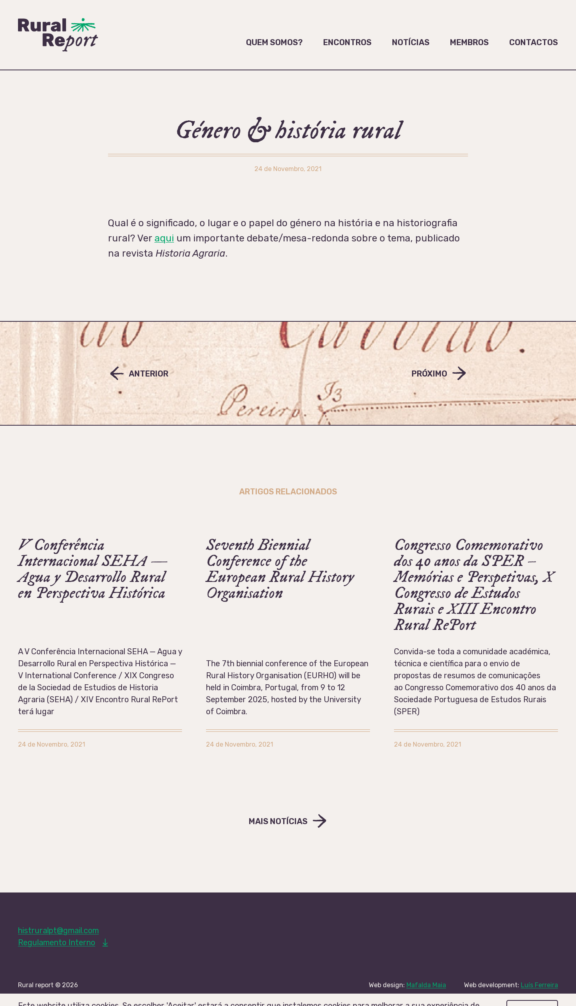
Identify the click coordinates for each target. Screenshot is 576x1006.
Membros (469, 42)
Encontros (347, 42)
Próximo (429, 373)
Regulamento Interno (56, 942)
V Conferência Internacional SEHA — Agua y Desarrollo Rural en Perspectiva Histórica (93, 570)
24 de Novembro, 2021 (51, 744)
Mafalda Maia (426, 985)
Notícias (411, 42)
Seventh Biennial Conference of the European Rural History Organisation (280, 570)
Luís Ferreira (539, 985)
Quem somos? (274, 42)
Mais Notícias (278, 821)
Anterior (148, 373)
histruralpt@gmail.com (58, 930)
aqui (164, 238)
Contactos (533, 42)
